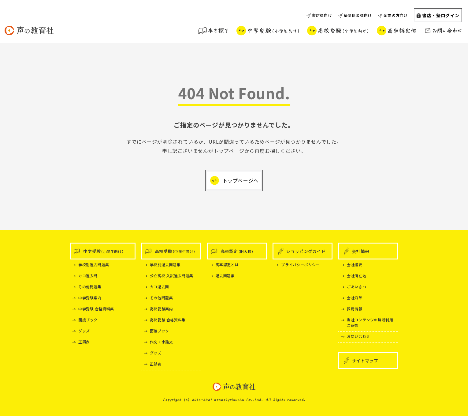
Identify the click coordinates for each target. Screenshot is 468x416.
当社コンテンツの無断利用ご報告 (370, 322)
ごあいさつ (356, 286)
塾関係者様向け (358, 15)
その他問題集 (90, 286)
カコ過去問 (88, 275)
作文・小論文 (161, 341)
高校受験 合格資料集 (168, 319)
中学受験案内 (90, 297)
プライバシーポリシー (300, 264)
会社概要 (354, 264)
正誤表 (84, 341)
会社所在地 (356, 275)
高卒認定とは (227, 264)
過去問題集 (225, 275)
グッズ (84, 330)
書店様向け (322, 15)
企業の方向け (396, 15)
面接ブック (88, 319)
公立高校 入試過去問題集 (171, 275)
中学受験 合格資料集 (96, 308)
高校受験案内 (161, 308)
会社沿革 (354, 297)
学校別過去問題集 (93, 264)
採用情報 (354, 308)
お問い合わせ (358, 336)
